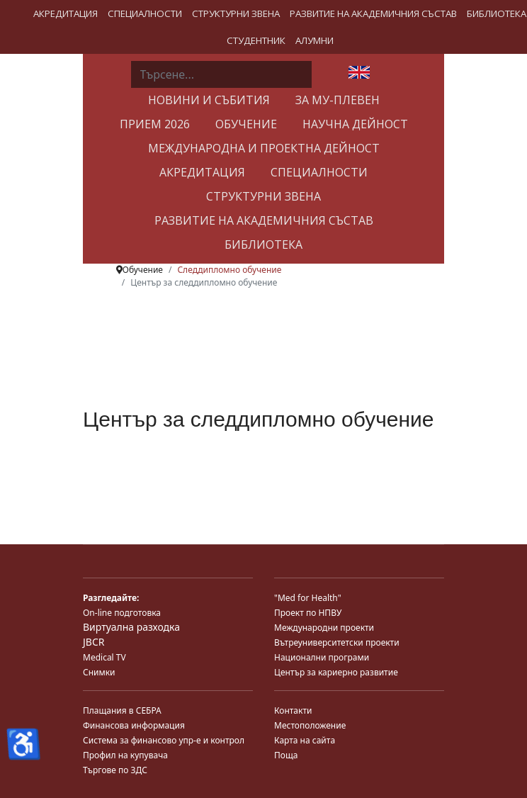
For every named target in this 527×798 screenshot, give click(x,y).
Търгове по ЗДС (115, 770)
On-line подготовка (122, 613)
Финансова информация (134, 725)
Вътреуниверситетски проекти (337, 642)
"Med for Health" (307, 598)
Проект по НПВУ (307, 613)
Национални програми (321, 657)
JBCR (93, 641)
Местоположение (310, 725)
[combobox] (221, 74)
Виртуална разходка (131, 627)
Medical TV (104, 657)
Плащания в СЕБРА (122, 710)
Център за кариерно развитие (336, 672)
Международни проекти (324, 628)
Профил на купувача (125, 755)
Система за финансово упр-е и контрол (163, 740)
